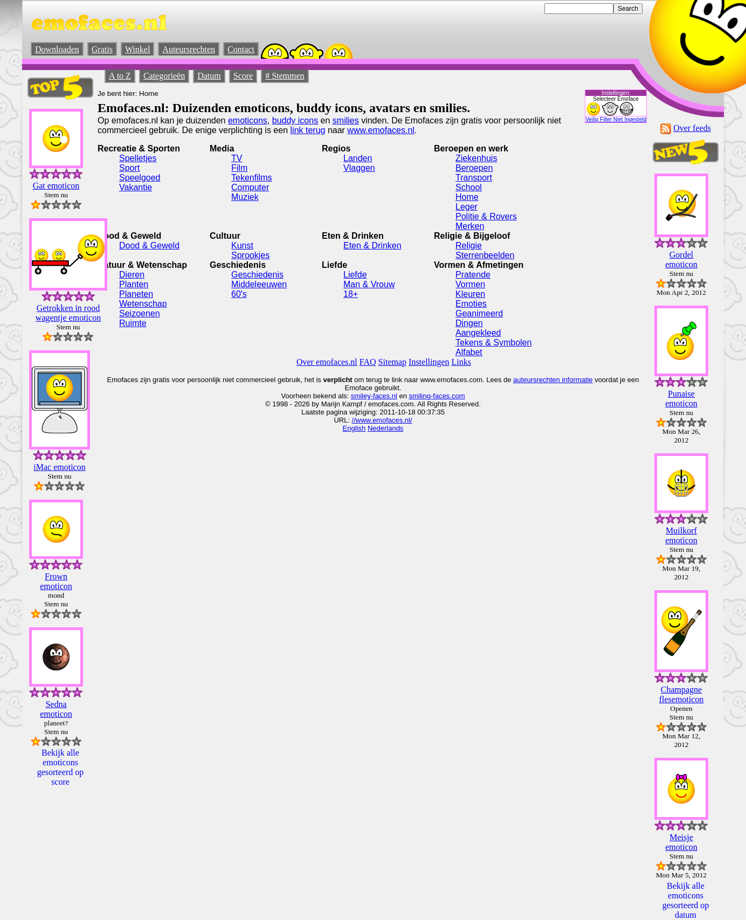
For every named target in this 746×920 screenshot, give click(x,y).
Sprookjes (250, 255)
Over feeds (692, 128)
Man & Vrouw (369, 284)
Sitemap (392, 361)
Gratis (102, 49)
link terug (308, 130)
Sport (129, 167)
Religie (468, 245)
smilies (346, 120)
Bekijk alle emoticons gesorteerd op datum (685, 900)
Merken (469, 226)
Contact (240, 49)
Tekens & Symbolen (493, 342)
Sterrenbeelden (484, 255)
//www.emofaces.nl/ (382, 420)
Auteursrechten (188, 49)
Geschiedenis (257, 274)
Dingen (469, 323)
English (354, 428)
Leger (466, 206)
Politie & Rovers (486, 216)
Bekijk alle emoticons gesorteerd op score (60, 767)
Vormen (470, 284)
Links (461, 361)
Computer (250, 187)
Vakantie (135, 187)
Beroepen (474, 167)
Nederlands (386, 428)
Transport (473, 177)
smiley (361, 396)
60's (239, 294)
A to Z (120, 75)
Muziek (245, 197)
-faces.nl (384, 396)
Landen (357, 158)
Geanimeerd (479, 313)
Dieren (131, 274)
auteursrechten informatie (552, 380)
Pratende (473, 274)
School (468, 187)
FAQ (368, 361)
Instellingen (429, 361)
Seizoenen (139, 313)
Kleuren (470, 294)
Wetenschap (143, 303)
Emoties (471, 303)
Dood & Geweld (149, 245)
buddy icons (295, 120)
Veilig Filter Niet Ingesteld (615, 119)
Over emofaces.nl (326, 361)
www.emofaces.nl (381, 130)
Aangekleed (478, 332)
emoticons (247, 120)
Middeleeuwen (259, 284)
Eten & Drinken (372, 245)
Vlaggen (359, 167)
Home (467, 197)
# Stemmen (284, 75)
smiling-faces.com (437, 396)
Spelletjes (137, 158)
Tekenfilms (251, 177)
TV (236, 158)
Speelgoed (140, 177)
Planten (133, 284)
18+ (350, 294)
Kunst (242, 245)
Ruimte (133, 323)
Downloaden (57, 49)
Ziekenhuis (476, 158)
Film (239, 167)
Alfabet (468, 352)
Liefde (355, 274)
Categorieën (164, 75)
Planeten (136, 294)
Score (243, 75)
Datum (209, 75)
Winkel (137, 49)
